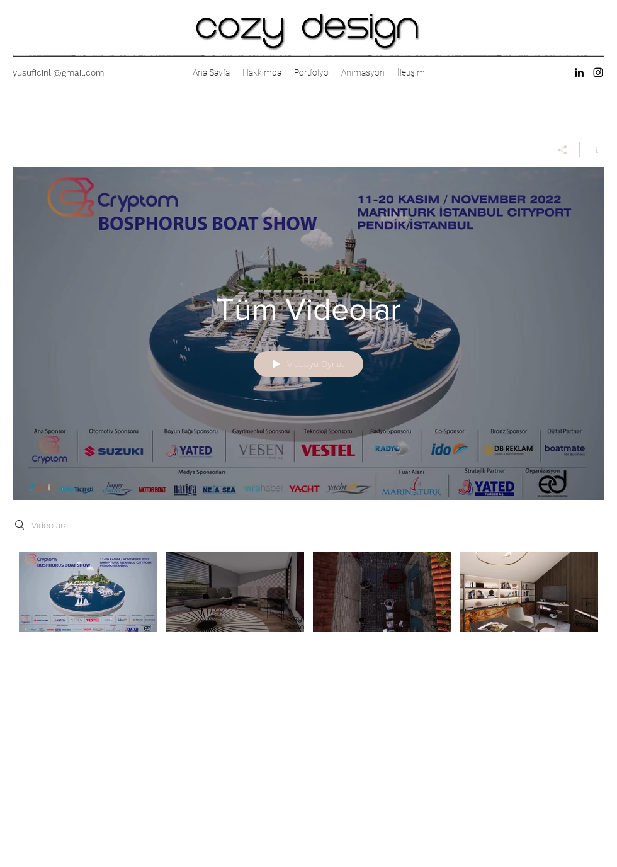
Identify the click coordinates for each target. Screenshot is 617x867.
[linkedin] (579, 72)
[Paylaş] (562, 149)
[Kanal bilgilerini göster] (592, 149)
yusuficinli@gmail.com (58, 72)
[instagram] (598, 72)
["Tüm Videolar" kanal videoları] (308, 600)
